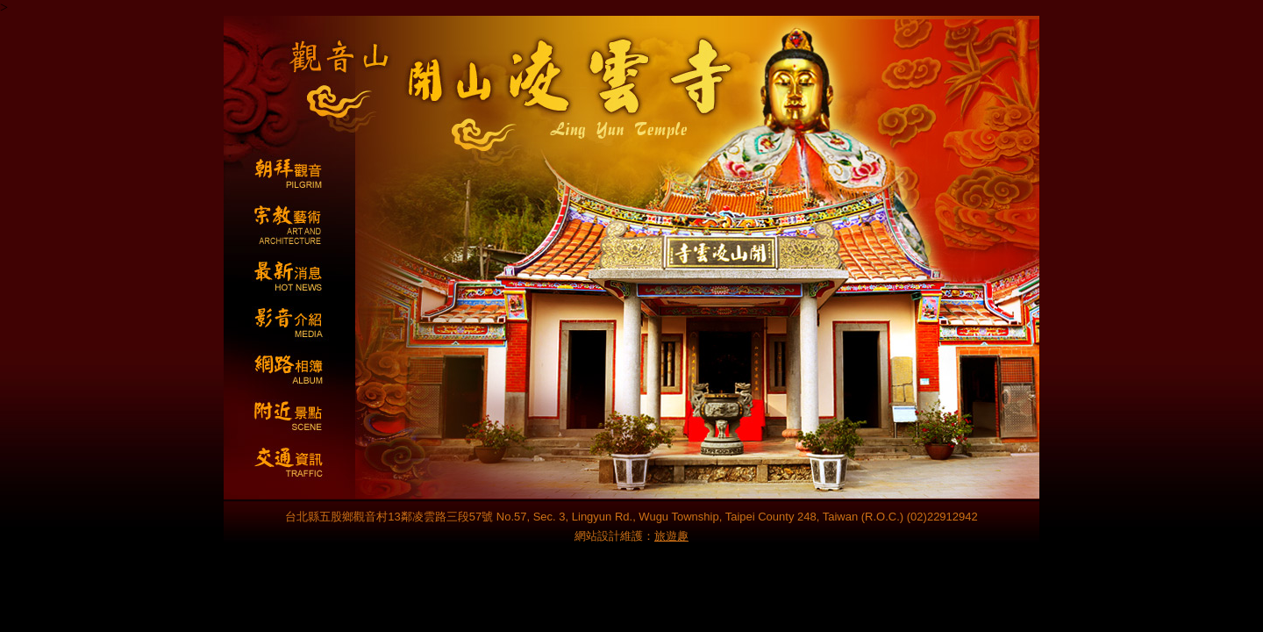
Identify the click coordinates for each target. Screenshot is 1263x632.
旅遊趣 (671, 535)
